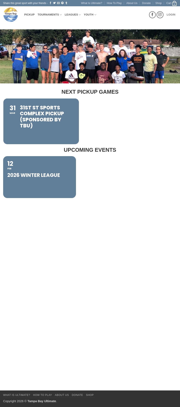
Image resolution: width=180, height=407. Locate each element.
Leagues (73, 15)
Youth (90, 15)
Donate (146, 3)
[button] (171, 3)
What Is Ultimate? (91, 3)
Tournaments (50, 15)
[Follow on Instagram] (160, 14)
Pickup (29, 14)
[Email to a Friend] (58, 3)
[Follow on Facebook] (152, 14)
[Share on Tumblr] (66, 3)
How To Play (114, 3)
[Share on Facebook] (50, 3)
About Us (132, 3)
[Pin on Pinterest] (62, 3)
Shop (159, 3)
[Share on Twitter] (54, 3)
